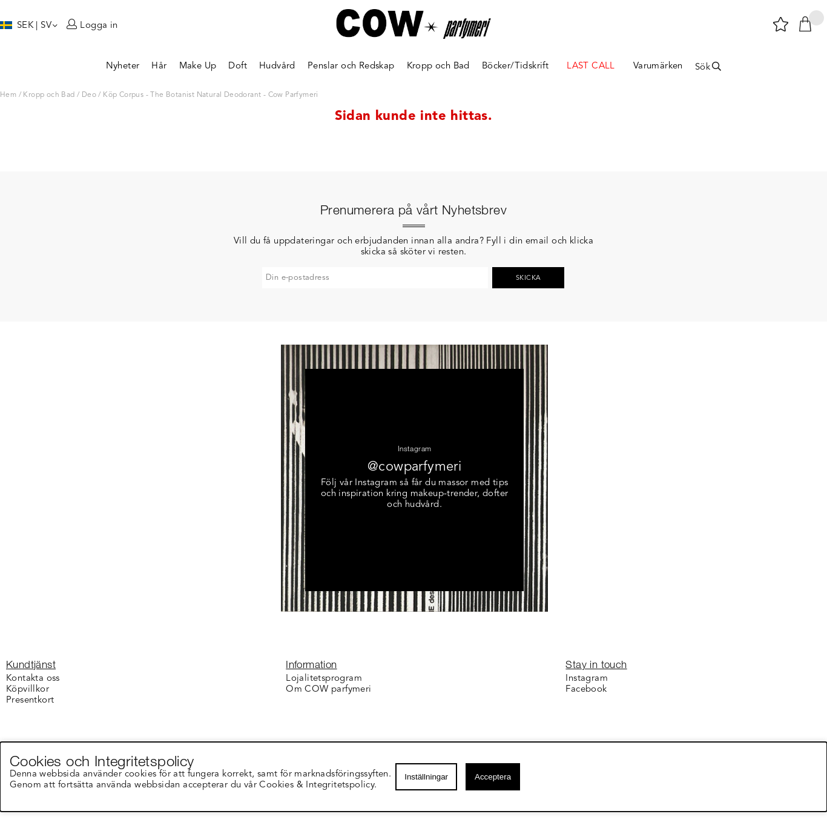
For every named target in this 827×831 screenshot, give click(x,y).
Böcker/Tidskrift (515, 66)
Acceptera (493, 776)
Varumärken (658, 66)
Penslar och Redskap (351, 66)
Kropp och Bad (438, 66)
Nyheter (123, 66)
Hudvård (277, 66)
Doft (237, 66)
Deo (89, 95)
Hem (8, 95)
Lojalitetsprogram (324, 678)
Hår (158, 66)
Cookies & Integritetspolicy (318, 785)
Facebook (586, 689)
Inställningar (426, 776)
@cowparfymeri (414, 467)
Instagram (586, 678)
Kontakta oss (33, 678)
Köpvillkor (27, 689)
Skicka (528, 278)
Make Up (198, 66)
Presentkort (30, 700)
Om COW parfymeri (328, 689)
